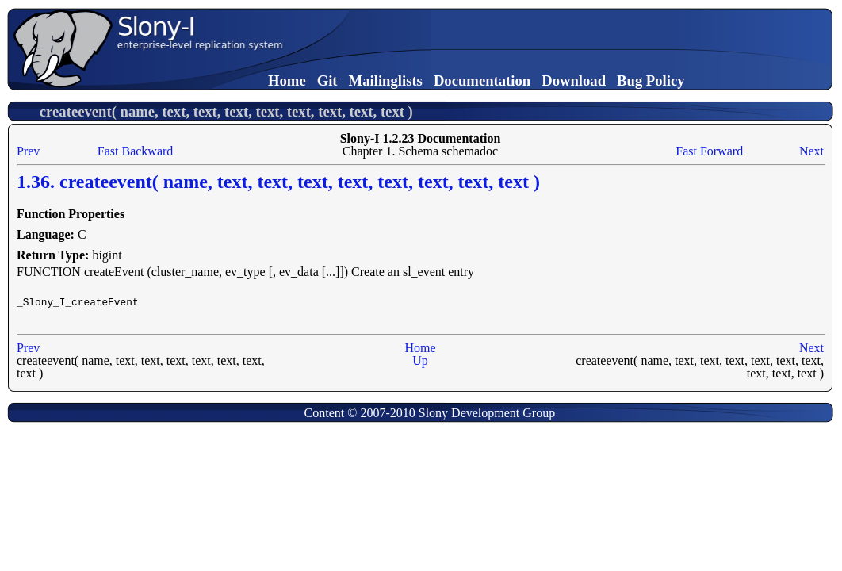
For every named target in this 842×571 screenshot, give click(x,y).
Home (287, 80)
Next (811, 151)
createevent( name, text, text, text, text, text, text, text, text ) (226, 111)
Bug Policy (651, 80)
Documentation (482, 80)
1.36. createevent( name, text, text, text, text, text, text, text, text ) (278, 181)
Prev (28, 151)
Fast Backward (136, 151)
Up (420, 360)
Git (327, 80)
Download (574, 80)
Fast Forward (709, 151)
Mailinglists (386, 80)
